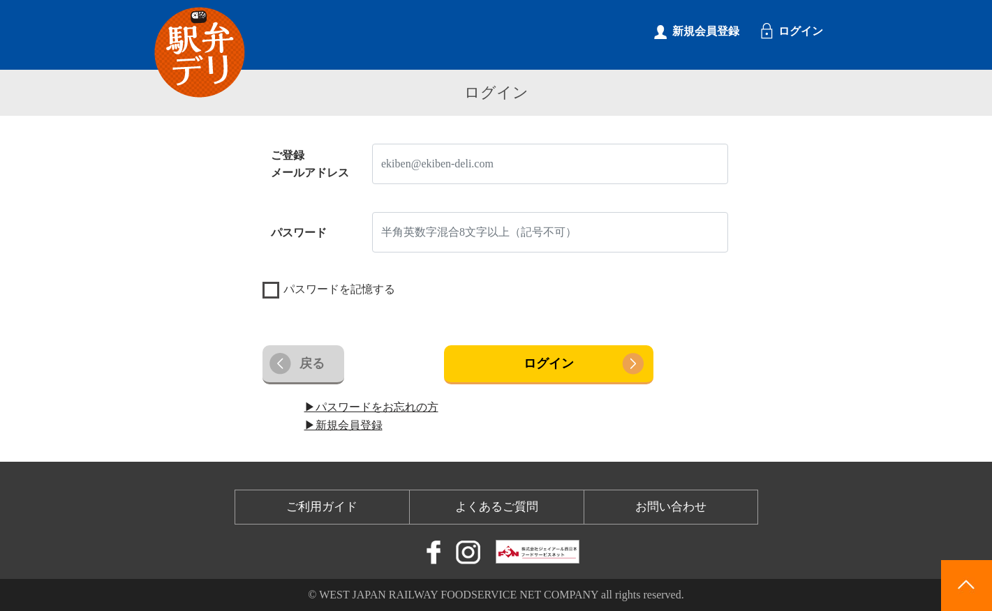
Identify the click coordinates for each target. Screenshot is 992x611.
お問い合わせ (670, 506)
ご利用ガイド (321, 506)
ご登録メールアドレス (310, 164)
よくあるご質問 (496, 506)
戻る (312, 363)
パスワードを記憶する (339, 289)
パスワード (299, 233)
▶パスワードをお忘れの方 (371, 407)
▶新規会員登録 (343, 425)
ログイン (549, 363)
